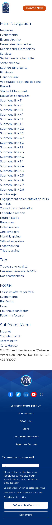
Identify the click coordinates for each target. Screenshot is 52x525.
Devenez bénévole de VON (18, 271)
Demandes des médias (15, 44)
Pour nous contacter (14, 310)
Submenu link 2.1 (11, 105)
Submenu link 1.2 (11, 124)
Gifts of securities (12, 241)
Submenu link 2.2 (12, 128)
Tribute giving (10, 250)
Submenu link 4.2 (12, 138)
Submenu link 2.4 (12, 166)
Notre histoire (9, 217)
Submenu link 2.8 (12, 189)
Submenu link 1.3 (11, 147)
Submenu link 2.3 (12, 152)
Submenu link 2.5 (12, 175)
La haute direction (12, 213)
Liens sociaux (9, 77)
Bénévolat (7, 301)
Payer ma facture (12, 315)
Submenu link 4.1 (11, 114)
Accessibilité (8, 341)
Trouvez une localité (13, 266)
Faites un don (9, 227)
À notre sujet (9, 194)
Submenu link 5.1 (11, 119)
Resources (7, 222)
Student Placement (13, 91)
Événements (9, 35)
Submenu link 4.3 (12, 156)
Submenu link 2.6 (12, 180)
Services (6, 53)
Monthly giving (10, 236)
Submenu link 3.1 (11, 110)
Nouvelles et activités (14, 95)
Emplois (5, 86)
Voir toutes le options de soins (20, 81)
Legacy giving (9, 246)
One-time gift (9, 231)
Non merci (26, 514)
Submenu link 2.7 (12, 185)
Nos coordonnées (12, 276)
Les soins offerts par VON (17, 292)
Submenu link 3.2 (12, 133)
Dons (3, 306)
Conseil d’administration (16, 208)
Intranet (5, 331)
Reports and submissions (17, 49)
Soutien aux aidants (13, 67)
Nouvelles (6, 30)
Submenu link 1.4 (11, 161)
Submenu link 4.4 (12, 171)
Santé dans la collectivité (17, 58)
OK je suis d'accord (26, 505)
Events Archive (10, 39)
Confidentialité (10, 336)
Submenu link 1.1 (11, 100)
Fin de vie (6, 72)
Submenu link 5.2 (12, 142)
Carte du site (9, 345)
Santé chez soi (10, 63)
